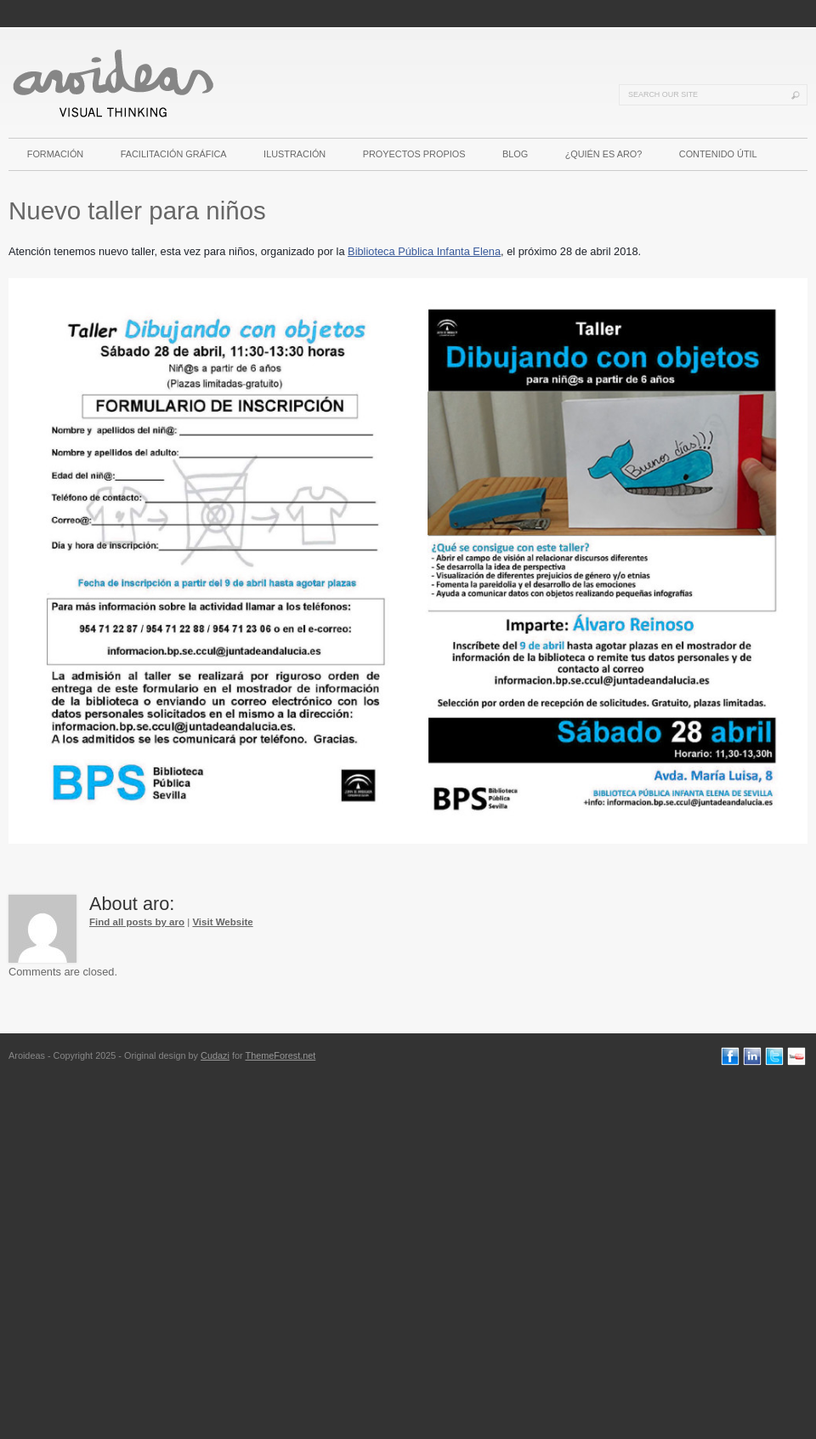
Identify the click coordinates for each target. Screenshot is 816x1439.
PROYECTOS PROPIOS (414, 154)
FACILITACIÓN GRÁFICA (174, 154)
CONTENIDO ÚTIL (718, 154)
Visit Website (222, 922)
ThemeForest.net (280, 1055)
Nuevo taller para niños (137, 210)
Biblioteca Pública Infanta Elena (424, 251)
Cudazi (215, 1055)
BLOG (515, 154)
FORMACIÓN (55, 154)
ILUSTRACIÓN (295, 154)
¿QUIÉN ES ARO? (604, 154)
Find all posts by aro (136, 922)
